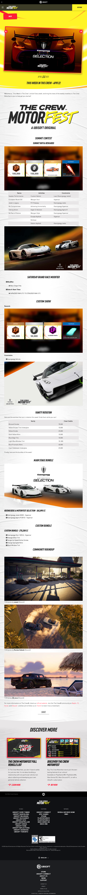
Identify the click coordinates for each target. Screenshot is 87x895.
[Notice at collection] (43, 891)
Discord (14, 706)
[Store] (43, 872)
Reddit (74, 703)
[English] (43, 858)
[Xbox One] (44, 824)
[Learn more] (14, 785)
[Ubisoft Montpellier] (21, 822)
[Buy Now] (52, 785)
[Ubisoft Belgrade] (21, 816)
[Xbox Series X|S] (44, 822)
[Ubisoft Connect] (43, 874)
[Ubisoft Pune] (21, 826)
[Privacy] (43, 886)
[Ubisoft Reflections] (21, 828)
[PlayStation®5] (44, 818)
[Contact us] (43, 884)
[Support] (43, 880)
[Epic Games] (44, 814)
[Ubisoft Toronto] (21, 832)
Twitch (39, 706)
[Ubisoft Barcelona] (21, 814)
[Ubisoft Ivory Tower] (21, 812)
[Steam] (44, 816)
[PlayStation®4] (44, 820)
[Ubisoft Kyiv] (21, 820)
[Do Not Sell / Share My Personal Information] (43, 893)
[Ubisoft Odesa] (21, 824)
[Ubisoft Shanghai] (21, 830)
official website (42, 703)
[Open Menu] (3, 7)
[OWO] (66, 814)
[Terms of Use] (43, 889)
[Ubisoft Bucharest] (21, 818)
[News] (43, 878)
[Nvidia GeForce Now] (66, 812)
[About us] (43, 876)
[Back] (10, 16)
